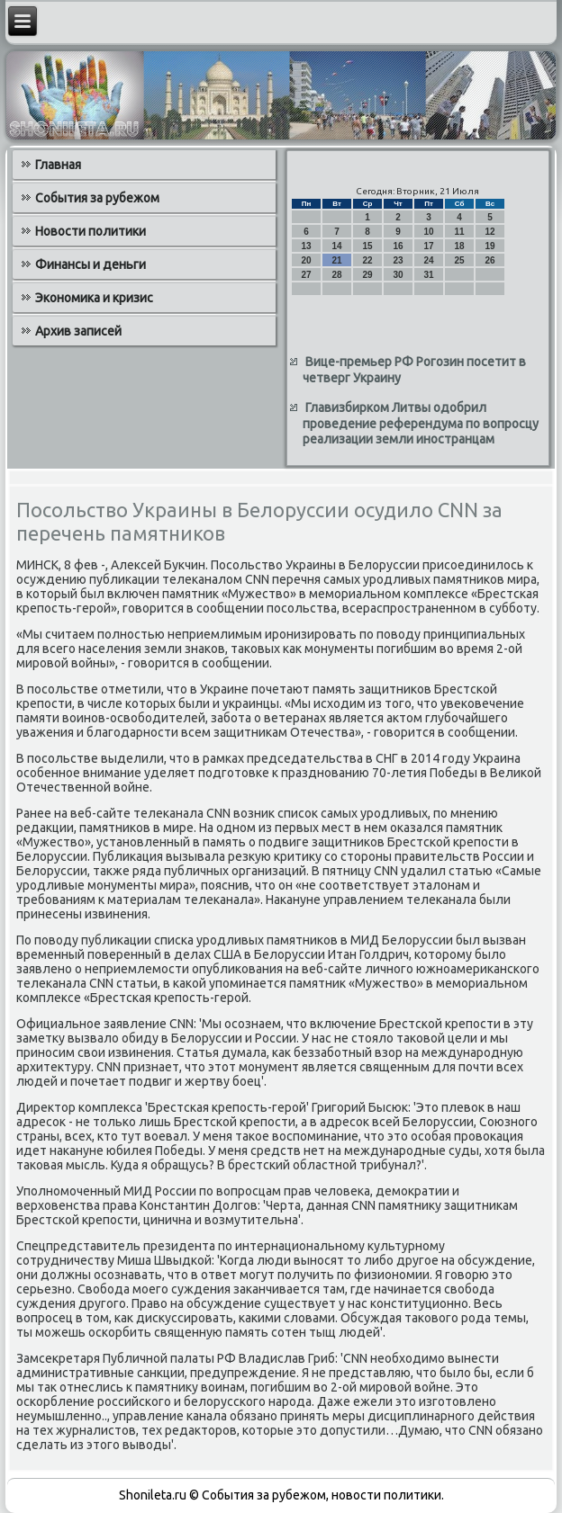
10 (428, 232)
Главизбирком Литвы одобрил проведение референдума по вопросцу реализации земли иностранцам (421, 423)
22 (367, 260)
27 (306, 275)
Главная (58, 164)
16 (398, 246)
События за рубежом (97, 198)
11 (459, 232)
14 (336, 246)
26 (489, 260)
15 (367, 246)
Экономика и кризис (94, 298)
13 (306, 246)
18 (459, 246)
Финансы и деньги (90, 264)
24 (428, 260)
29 (367, 275)
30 (398, 275)
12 (489, 232)
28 (336, 275)
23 (398, 260)
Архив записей (78, 331)
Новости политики (90, 231)
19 (489, 246)
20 (306, 260)
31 (428, 275)
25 (459, 260)
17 (428, 246)
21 (336, 260)
